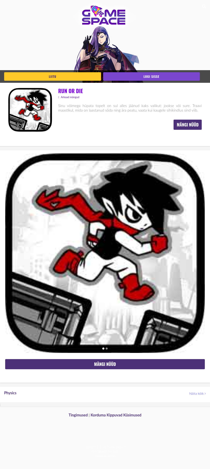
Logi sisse (151, 76)
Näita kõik (197, 393)
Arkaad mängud (68, 97)
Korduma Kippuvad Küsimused (116, 415)
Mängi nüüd (188, 124)
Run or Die (70, 91)
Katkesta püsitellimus (105, 455)
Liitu (52, 76)
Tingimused (78, 415)
